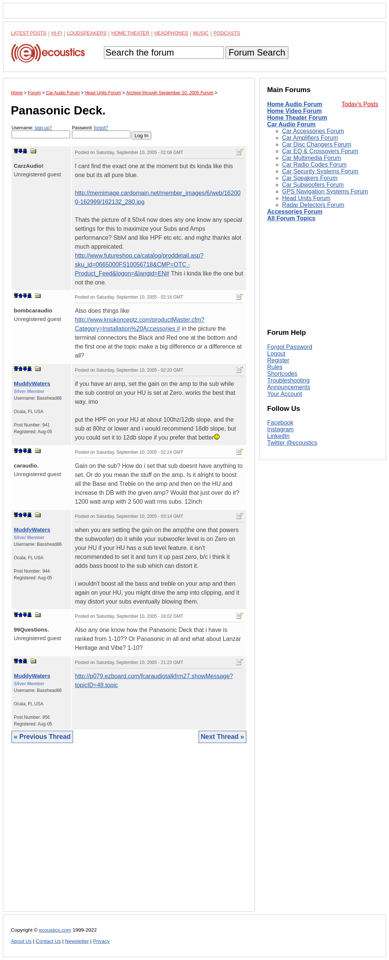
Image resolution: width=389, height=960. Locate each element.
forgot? (101, 127)
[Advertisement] (129, 833)
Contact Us (48, 941)
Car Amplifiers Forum (310, 138)
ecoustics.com (55, 930)
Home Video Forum (294, 111)
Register (278, 360)
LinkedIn (278, 436)
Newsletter (77, 941)
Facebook (280, 422)
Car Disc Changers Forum (316, 144)
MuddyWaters (32, 383)
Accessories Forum (295, 211)
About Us (21, 941)
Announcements (288, 387)
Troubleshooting (288, 380)
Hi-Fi (56, 33)
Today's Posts (360, 104)
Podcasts (227, 33)
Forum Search (256, 52)
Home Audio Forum (294, 104)
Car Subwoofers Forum (313, 185)
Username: (41, 131)
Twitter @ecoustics (292, 443)
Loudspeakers (87, 33)
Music (201, 33)
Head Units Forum (306, 198)
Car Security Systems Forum (320, 171)
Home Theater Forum (297, 117)
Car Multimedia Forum (311, 158)
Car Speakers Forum (310, 178)
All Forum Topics (291, 218)
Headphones (171, 33)
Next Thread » (222, 736)
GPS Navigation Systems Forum (325, 191)
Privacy (101, 941)
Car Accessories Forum (313, 131)
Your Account (284, 394)
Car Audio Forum (291, 124)
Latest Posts (29, 33)
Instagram (280, 429)
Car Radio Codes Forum (314, 164)
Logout (276, 353)
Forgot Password (289, 347)
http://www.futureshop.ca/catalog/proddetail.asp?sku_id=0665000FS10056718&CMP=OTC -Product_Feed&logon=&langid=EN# (139, 264)
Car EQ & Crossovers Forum (320, 151)
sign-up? (43, 127)
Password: (101, 131)
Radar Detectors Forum (313, 205)
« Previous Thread (42, 736)
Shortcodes (282, 374)
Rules (274, 367)
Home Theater (130, 33)
